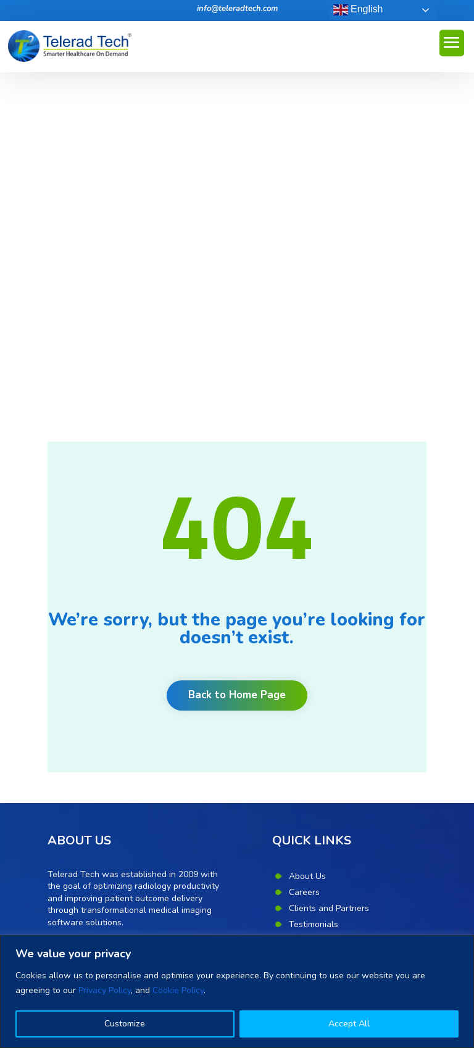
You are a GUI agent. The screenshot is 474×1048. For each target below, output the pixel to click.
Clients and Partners (329, 569)
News (300, 617)
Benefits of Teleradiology (97, 798)
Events (302, 633)
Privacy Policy (104, 990)
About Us (307, 537)
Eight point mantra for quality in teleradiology (137, 779)
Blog (298, 601)
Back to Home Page (237, 356)
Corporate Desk (320, 697)
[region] (237, 991)
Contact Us (311, 649)
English (358, 9)
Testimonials (313, 585)
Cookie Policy (178, 990)
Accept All (349, 1023)
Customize (124, 1023)
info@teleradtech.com (237, 8)
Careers (304, 553)
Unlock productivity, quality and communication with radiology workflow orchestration (126, 896)
